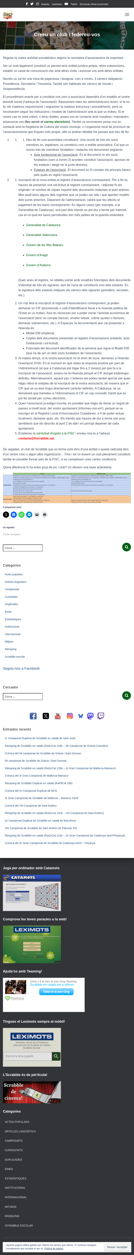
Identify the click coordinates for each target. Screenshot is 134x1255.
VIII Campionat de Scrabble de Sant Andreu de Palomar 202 (41, 828)
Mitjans (9, 641)
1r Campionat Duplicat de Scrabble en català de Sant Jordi (40, 738)
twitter (31, 4)
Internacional (12, 634)
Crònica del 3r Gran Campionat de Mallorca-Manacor (36, 775)
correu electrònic (56, 121)
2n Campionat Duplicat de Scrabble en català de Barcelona (40, 820)
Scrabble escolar (15, 656)
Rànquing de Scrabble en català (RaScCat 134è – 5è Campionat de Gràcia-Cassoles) (56, 745)
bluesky (45, 4)
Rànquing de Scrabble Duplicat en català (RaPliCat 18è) (38, 783)
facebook (27, 4)
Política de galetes (53, 1248)
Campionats (12, 589)
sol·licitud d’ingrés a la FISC (55, 433)
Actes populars (14, 574)
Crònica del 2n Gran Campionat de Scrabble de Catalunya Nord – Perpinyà (50, 843)
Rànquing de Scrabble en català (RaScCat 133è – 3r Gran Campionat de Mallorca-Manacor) (60, 768)
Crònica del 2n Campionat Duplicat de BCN (31, 790)
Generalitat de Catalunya (43, 225)
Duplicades (11, 604)
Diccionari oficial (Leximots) (94, 4)
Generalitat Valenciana (41, 235)
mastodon (57, 4)
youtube (66, 4)
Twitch (74, 4)
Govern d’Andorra (38, 265)
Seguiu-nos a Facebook (21, 668)
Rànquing (10, 649)
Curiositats (11, 596)
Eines (8, 611)
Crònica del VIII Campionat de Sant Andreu (31, 805)
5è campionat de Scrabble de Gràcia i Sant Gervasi (36, 760)
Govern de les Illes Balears (44, 245)
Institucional (12, 626)
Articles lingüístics (15, 581)
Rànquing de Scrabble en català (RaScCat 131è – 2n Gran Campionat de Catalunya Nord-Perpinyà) (65, 835)
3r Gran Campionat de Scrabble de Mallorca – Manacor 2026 (41, 798)
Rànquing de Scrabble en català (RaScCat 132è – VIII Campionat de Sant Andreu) (54, 813)
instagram (37, 4)
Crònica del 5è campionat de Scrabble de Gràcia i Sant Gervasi (43, 753)
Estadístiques (13, 619)
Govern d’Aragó (37, 255)
